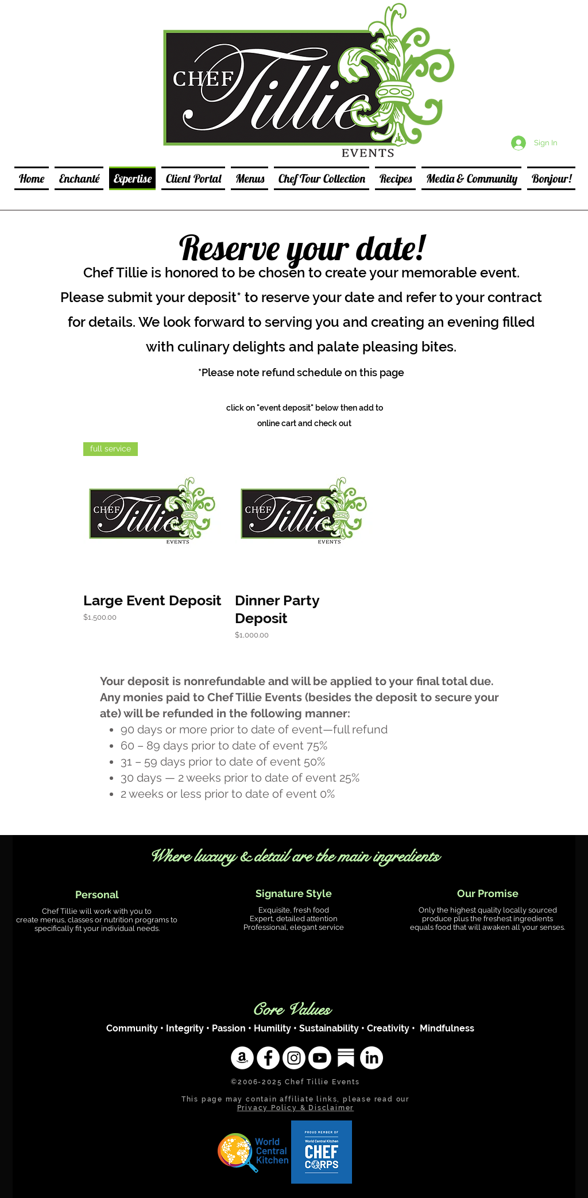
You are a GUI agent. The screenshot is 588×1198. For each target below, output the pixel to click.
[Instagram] (294, 1057)
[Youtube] (319, 1057)
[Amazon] (242, 1057)
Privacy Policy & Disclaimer (295, 1108)
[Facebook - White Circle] (268, 1057)
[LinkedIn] (371, 1057)
